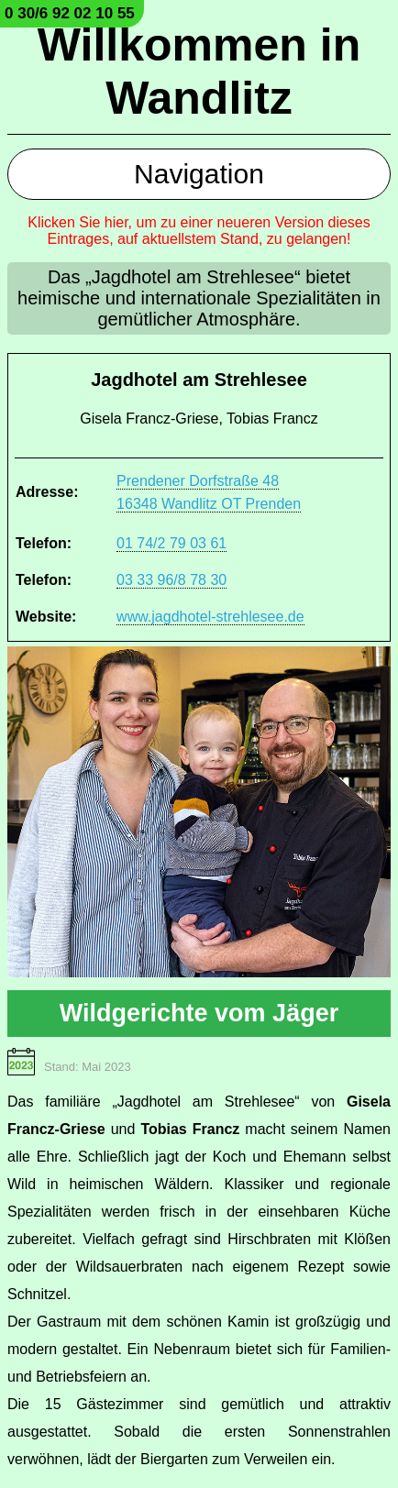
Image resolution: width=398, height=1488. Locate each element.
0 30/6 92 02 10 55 (70, 13)
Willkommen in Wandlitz (199, 71)
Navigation (199, 174)
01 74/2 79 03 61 (171, 543)
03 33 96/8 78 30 (171, 580)
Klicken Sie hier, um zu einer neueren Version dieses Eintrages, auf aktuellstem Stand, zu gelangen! (199, 231)
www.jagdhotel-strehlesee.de (210, 616)
